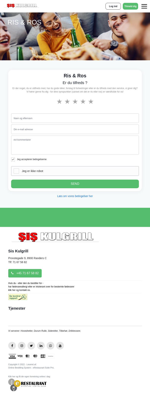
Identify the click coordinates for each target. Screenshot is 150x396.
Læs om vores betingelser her (75, 196)
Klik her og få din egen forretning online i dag (29, 376)
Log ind (113, 6)
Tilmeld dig (130, 6)
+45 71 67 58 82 (25, 273)
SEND (75, 183)
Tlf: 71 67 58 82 (17, 262)
